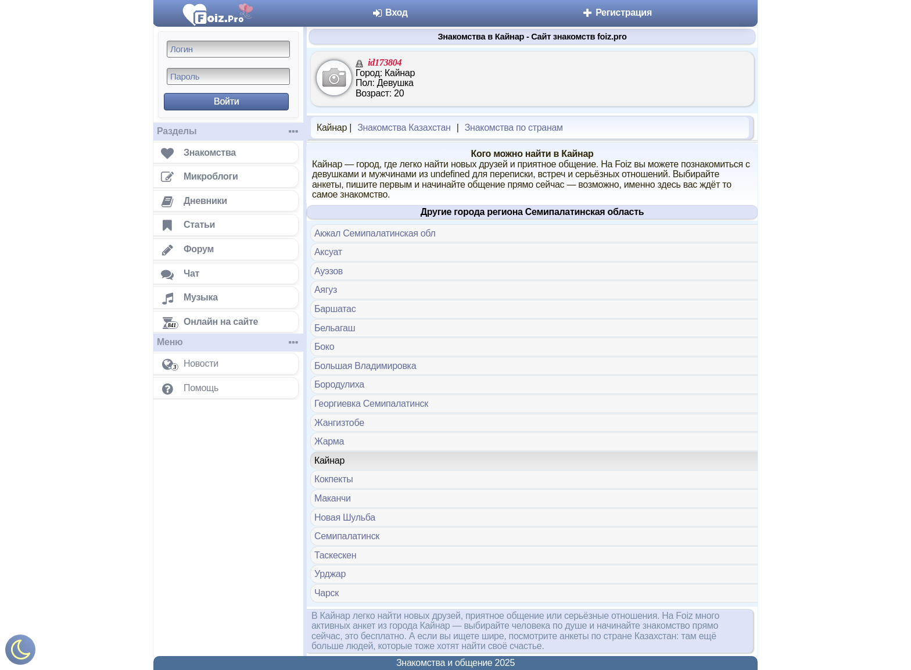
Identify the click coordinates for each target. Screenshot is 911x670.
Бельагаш (334, 328)
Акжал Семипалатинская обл (375, 233)
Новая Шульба (344, 517)
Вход (389, 12)
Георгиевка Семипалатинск (371, 404)
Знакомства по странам (514, 127)
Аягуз (325, 290)
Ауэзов (328, 271)
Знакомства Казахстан (403, 127)
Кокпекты (333, 479)
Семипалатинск (346, 536)
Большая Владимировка (365, 366)
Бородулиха (339, 384)
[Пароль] (228, 76)
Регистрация (617, 12)
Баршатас (335, 309)
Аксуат (328, 252)
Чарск (326, 593)
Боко (324, 347)
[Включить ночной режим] (20, 652)
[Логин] (228, 49)
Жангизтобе (339, 423)
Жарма (329, 441)
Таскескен (335, 555)
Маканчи (332, 498)
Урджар (330, 574)
